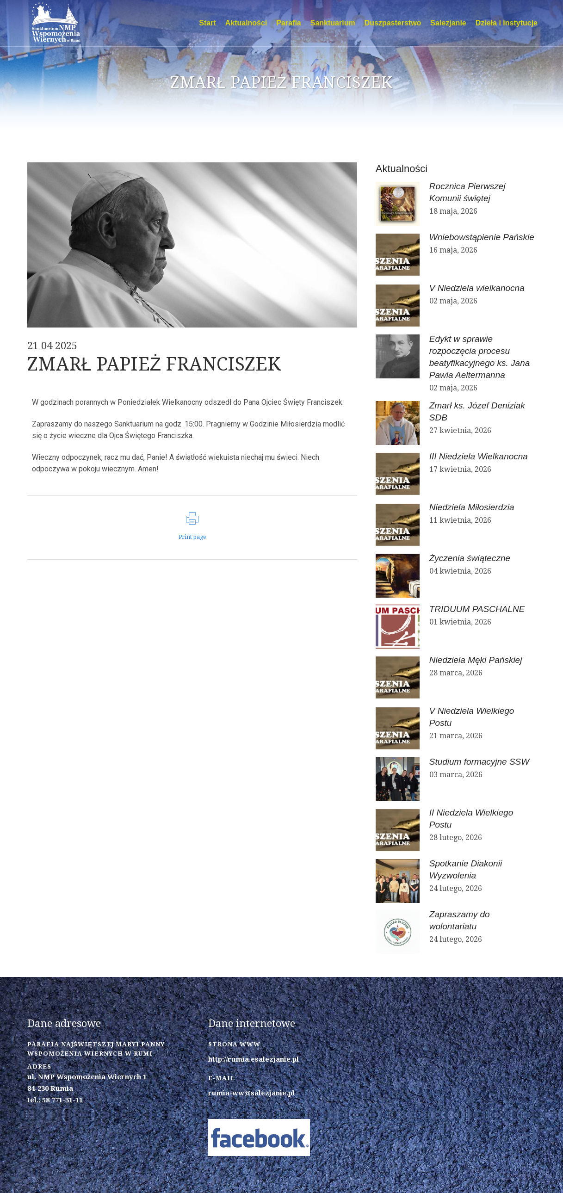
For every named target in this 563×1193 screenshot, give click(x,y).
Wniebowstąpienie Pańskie (481, 237)
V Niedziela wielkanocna (477, 288)
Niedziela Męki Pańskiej (475, 660)
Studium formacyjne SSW (479, 761)
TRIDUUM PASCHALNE (477, 609)
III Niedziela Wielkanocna (478, 456)
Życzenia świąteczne (469, 558)
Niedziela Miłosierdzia (471, 507)
